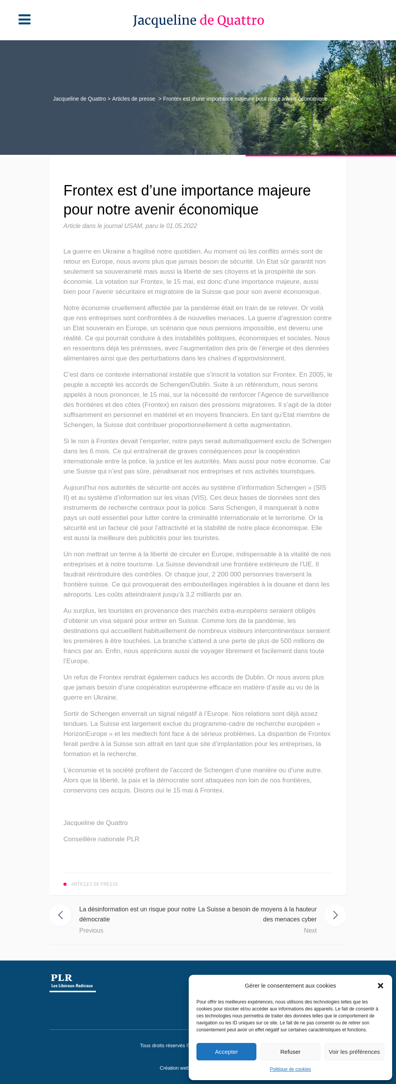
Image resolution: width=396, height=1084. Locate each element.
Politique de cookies (290, 1069)
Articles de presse (132, 99)
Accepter (226, 1051)
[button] (380, 986)
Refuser (290, 1051)
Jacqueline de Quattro (78, 99)
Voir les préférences (354, 1051)
